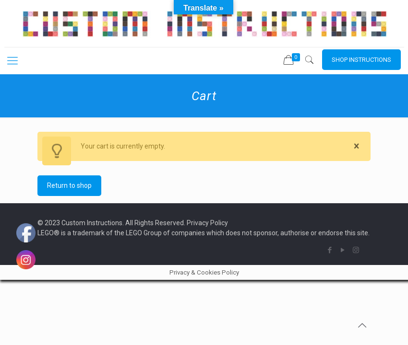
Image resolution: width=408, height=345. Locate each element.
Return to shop (69, 185)
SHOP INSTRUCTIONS (361, 59)
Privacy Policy (207, 223)
